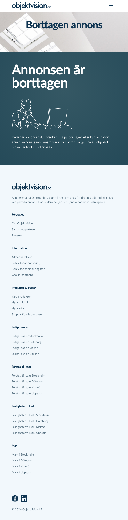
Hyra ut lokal (20, 302)
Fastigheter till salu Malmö (28, 427)
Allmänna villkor (22, 257)
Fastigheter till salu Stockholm (31, 415)
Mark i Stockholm (23, 454)
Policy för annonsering (26, 263)
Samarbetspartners (23, 229)
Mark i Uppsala (21, 472)
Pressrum (17, 235)
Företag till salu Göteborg (27, 381)
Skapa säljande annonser (27, 314)
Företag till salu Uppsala (27, 393)
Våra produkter (21, 296)
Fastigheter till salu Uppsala (29, 433)
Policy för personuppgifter (28, 269)
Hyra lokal (18, 308)
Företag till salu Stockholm (28, 375)
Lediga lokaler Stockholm (27, 336)
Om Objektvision (22, 223)
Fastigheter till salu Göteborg (30, 421)
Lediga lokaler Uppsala (25, 354)
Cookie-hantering (22, 275)
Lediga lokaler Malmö (25, 348)
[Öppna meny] (111, 4)
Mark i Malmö (20, 466)
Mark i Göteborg (22, 460)
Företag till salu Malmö (26, 387)
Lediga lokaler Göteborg (26, 342)
